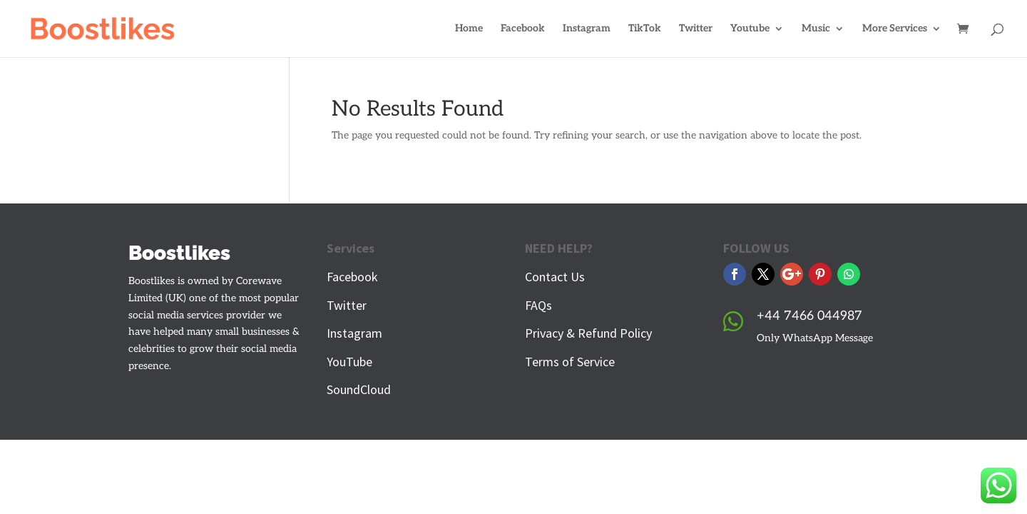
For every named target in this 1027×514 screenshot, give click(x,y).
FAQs (538, 305)
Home (469, 29)
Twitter (695, 29)
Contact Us (555, 276)
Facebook (523, 29)
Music (816, 29)
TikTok (644, 29)
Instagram (586, 29)
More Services (894, 29)
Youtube (750, 29)
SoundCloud (359, 389)
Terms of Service (570, 361)
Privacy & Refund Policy (588, 333)
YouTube (349, 361)
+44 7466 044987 (809, 315)
